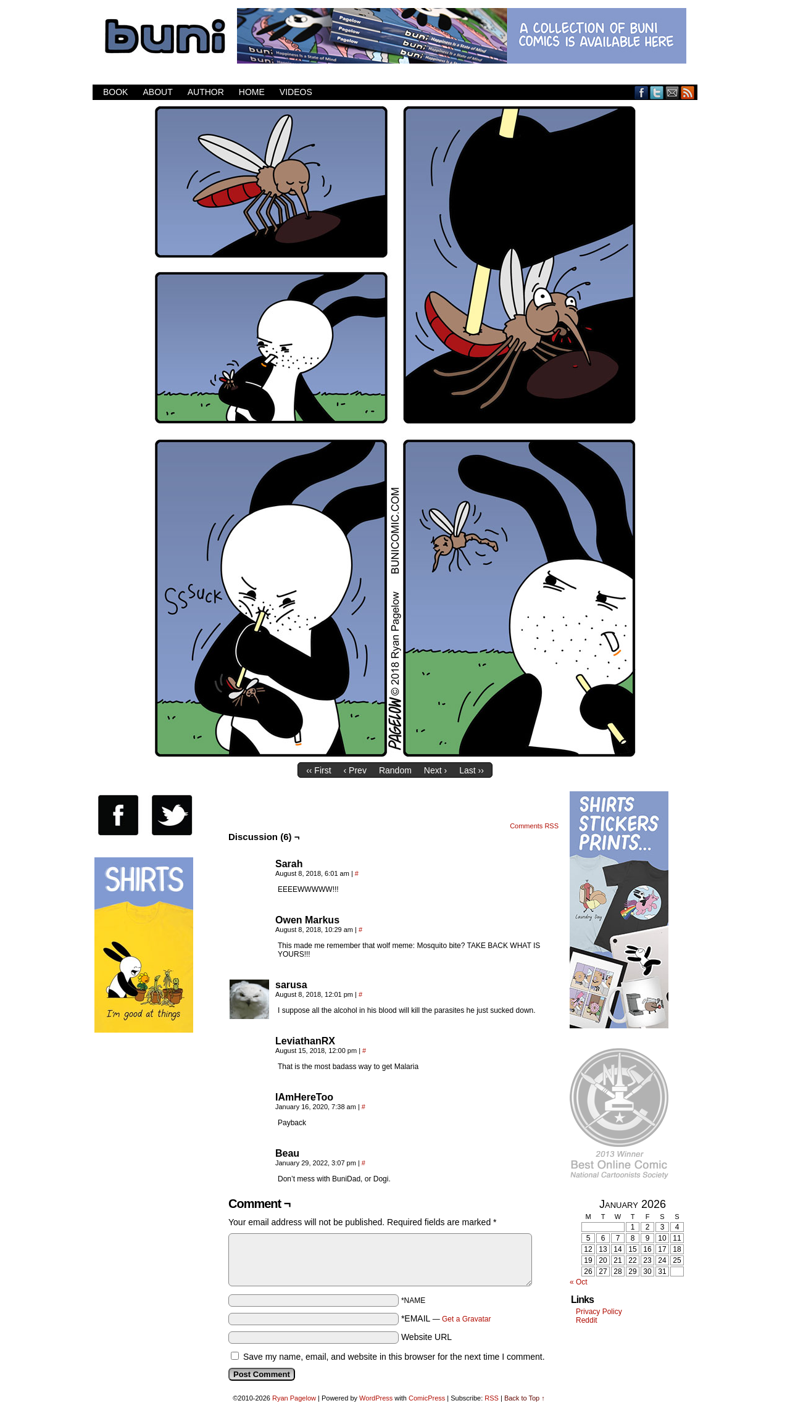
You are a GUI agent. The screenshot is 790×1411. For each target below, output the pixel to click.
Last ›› (471, 770)
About (157, 92)
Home (252, 92)
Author (206, 92)
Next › (435, 770)
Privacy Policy (599, 1311)
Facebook (641, 92)
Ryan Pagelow (294, 1398)
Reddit (586, 1320)
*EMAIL (446, 1318)
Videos (296, 92)
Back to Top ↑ (524, 1398)
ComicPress (427, 1398)
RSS (688, 92)
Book (115, 92)
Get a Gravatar (466, 1319)
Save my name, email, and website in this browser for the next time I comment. (394, 1357)
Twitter (657, 92)
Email (672, 92)
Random (395, 770)
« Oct (579, 1282)
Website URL (426, 1337)
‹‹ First (318, 770)
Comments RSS (534, 826)
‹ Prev (355, 770)
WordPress (376, 1398)
